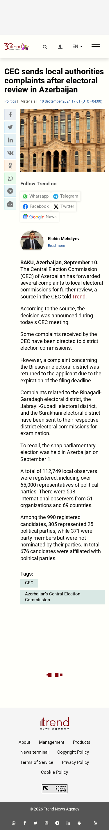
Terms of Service (36, 762)
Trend (78, 296)
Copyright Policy (73, 752)
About (24, 742)
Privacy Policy (75, 762)
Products (81, 742)
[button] (10, 114)
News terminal (34, 752)
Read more (56, 246)
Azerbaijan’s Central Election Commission (52, 596)
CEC (29, 582)
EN (75, 46)
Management (51, 742)
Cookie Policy (54, 772)
